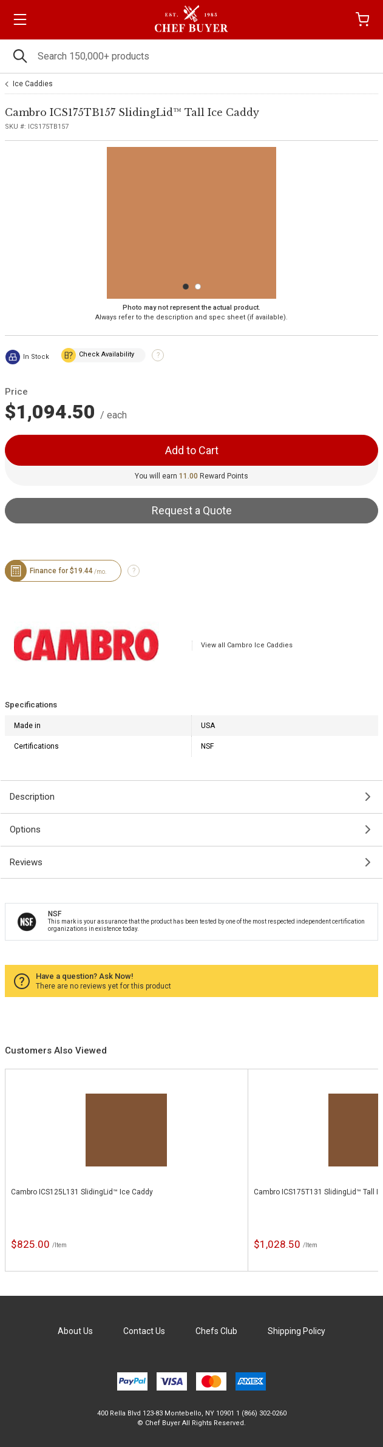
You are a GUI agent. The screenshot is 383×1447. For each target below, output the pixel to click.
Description (32, 796)
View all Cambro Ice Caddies (247, 645)
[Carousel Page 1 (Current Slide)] (186, 287)
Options (25, 829)
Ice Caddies (33, 84)
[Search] (191, 56)
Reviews (26, 862)
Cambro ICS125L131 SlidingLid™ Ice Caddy (82, 1192)
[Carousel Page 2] (198, 287)
